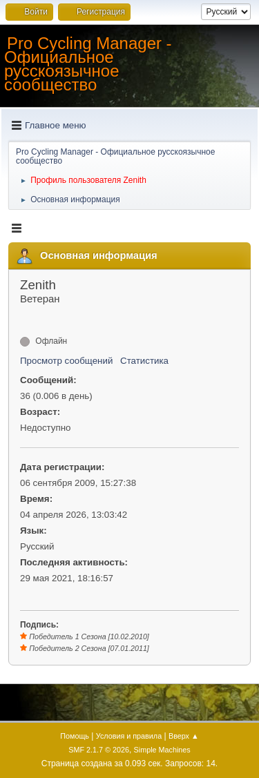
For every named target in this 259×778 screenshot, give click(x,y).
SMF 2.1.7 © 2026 (98, 750)
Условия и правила (129, 736)
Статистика (144, 361)
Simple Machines (162, 750)
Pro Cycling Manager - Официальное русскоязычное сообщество (88, 64)
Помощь (74, 736)
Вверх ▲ (184, 736)
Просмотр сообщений (66, 361)
